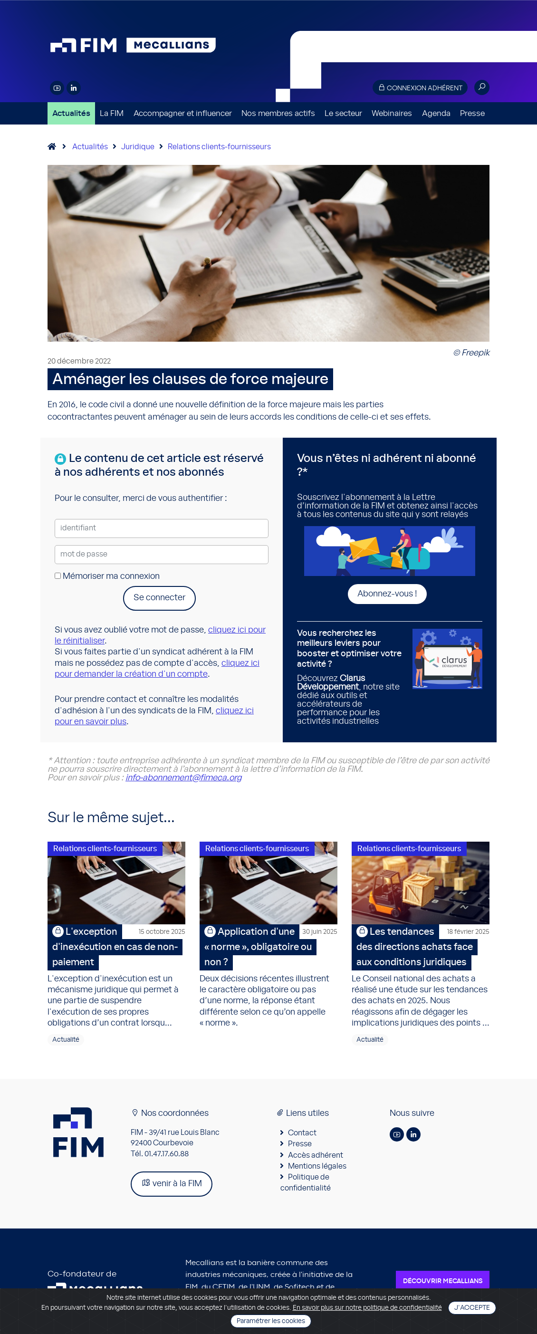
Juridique (137, 147)
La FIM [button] (112, 113)
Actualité (65, 1039)
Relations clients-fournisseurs (219, 147)
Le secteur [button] (343, 113)
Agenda (436, 113)
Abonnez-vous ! (387, 594)
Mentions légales (317, 1166)
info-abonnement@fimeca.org (183, 778)
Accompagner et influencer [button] (183, 113)
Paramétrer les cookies (271, 1321)
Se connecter (159, 598)
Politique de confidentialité (305, 1182)
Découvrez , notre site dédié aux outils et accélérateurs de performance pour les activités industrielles (351, 677)
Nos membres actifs (278, 113)
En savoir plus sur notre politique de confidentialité (367, 1308)
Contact (302, 1133)
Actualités (71, 113)
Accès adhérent (315, 1155)
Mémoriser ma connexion (107, 576)
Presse (472, 113)
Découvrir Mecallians (442, 1281)
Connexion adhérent (420, 88)
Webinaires (392, 113)
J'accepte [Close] (472, 1308)
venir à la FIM (171, 1183)
